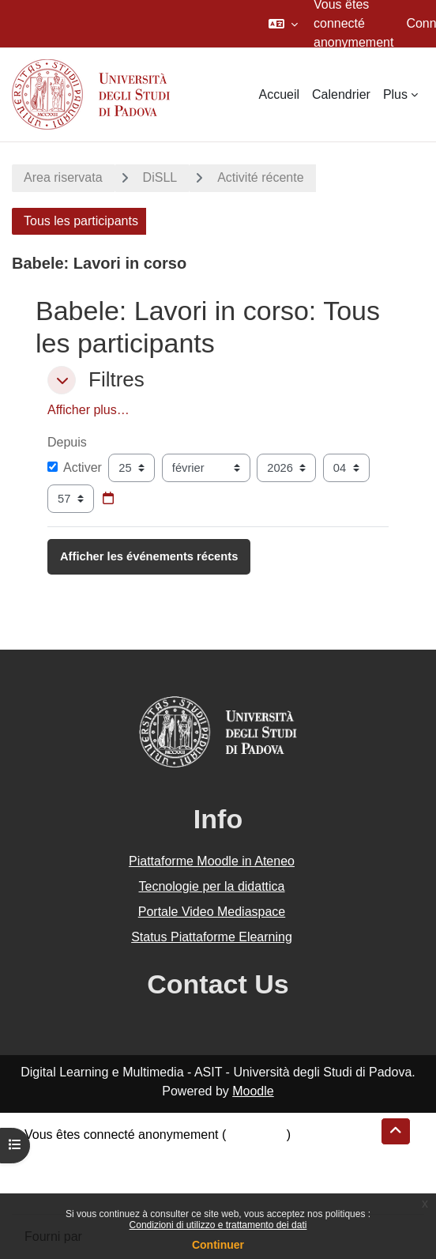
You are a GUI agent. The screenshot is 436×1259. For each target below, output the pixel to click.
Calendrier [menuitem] (341, 94)
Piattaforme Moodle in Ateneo (212, 861)
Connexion (256, 1134)
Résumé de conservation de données (129, 1153)
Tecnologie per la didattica (211, 886)
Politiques (51, 1172)
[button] (283, 23)
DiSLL (160, 177)
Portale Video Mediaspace (212, 911)
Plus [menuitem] (395, 94)
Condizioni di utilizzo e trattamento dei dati (218, 1225)
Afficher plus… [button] (88, 410)
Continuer (218, 1244)
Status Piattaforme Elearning (211, 937)
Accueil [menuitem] (278, 94)
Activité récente (260, 177)
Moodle (252, 1091)
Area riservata (63, 177)
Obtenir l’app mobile (80, 1191)
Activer (74, 467)
